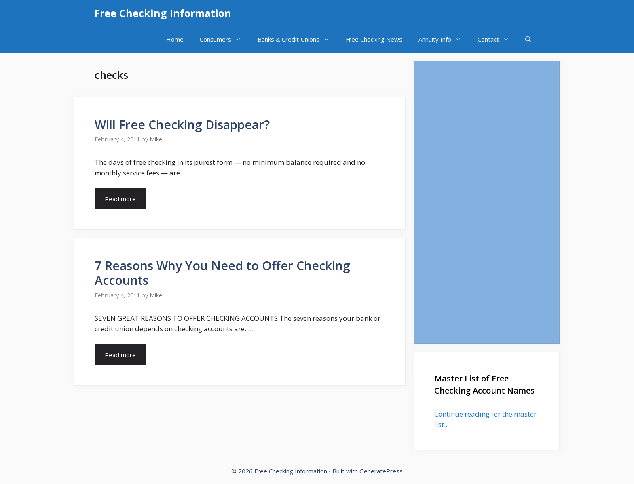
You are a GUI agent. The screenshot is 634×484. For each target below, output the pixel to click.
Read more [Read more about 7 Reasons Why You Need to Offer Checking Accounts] (120, 355)
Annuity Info (443, 39)
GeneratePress (381, 471)
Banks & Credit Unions (298, 39)
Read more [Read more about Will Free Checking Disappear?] (120, 199)
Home (175, 39)
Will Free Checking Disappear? (182, 124)
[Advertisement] (486, 202)
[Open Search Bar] (528, 39)
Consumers (224, 39)
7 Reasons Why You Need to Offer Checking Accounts (222, 272)
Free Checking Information (163, 13)
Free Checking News (374, 39)
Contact (497, 39)
